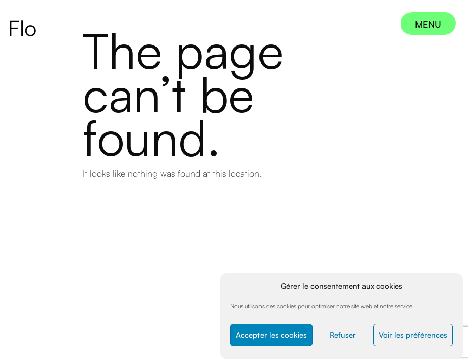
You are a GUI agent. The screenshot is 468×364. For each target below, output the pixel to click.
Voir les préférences (413, 335)
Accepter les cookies (271, 335)
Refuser (343, 335)
